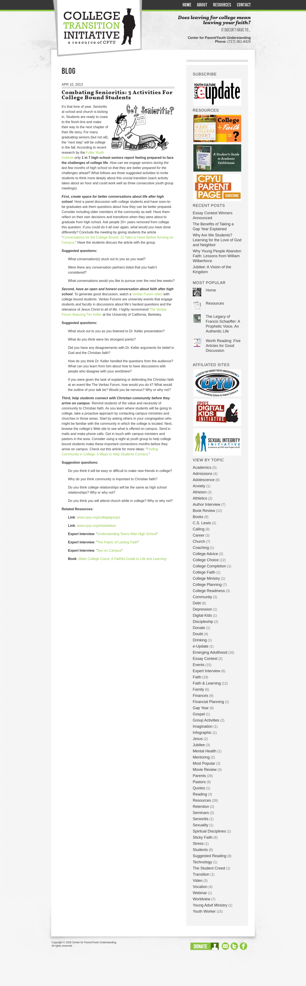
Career (198, 535)
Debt (197, 603)
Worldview (201, 899)
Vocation (200, 887)
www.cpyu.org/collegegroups (98, 517)
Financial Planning (208, 702)
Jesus (198, 739)
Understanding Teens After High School (127, 534)
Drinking (200, 640)
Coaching (201, 548)
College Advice (205, 554)
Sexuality (200, 825)
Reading (200, 794)
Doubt (198, 634)
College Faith (204, 572)
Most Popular (204, 763)
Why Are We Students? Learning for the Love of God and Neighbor (217, 240)
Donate (199, 628)
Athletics (200, 498)
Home (187, 5)
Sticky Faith (202, 837)
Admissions (202, 474)
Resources (222, 5)
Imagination (202, 726)
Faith (197, 677)
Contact (244, 5)
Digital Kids (202, 615)
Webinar (200, 893)
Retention (201, 806)
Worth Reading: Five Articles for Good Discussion (223, 346)
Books (198, 517)
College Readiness (209, 591)
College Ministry (206, 578)
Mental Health (204, 751)
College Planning (207, 585)
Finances (200, 695)
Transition (201, 874)
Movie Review (205, 769)
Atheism (200, 492)
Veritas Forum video (147, 294)
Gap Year (201, 708)
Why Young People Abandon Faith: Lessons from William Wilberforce (217, 256)
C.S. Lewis (202, 523)
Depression (202, 609)
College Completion (209, 566)
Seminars (201, 813)
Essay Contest (205, 658)
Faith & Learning (207, 683)
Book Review (204, 511)
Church (199, 541)
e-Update (200, 646)
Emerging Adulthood (210, 652)
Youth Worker (204, 911)
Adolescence (204, 480)
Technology (202, 862)
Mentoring (201, 757)
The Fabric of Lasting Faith (117, 542)
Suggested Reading (209, 856)
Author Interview (206, 504)
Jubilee (199, 745)
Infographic (202, 732)
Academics (202, 467)
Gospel (199, 714)
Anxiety (199, 486)
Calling (198, 529)
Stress (198, 843)
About (202, 5)
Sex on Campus (109, 550)
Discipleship (203, 621)
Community (202, 597)
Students (200, 850)
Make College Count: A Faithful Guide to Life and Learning (122, 559)
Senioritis (200, 819)
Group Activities (206, 720)
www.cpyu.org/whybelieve (96, 525)
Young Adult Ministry (210, 905)
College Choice (206, 560)
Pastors (199, 782)
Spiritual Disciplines (209, 831)
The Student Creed (209, 868)
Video (198, 880)
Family (198, 689)
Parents (199, 776)
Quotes (199, 788)
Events (198, 665)
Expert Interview (206, 671)
